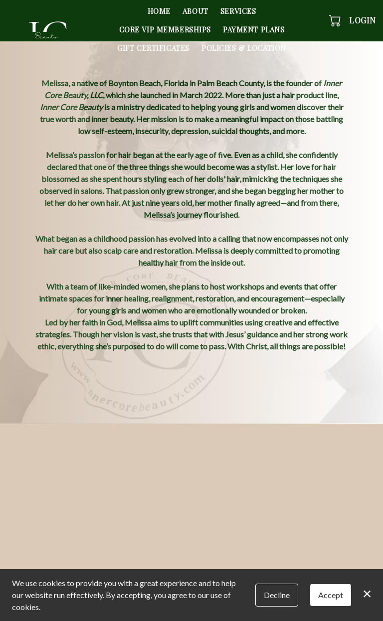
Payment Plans (254, 29)
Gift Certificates (153, 48)
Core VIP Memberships (165, 29)
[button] (336, 20)
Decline (277, 595)
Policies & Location (243, 48)
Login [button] (362, 20)
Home (159, 11)
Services (238, 11)
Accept (330, 595)
